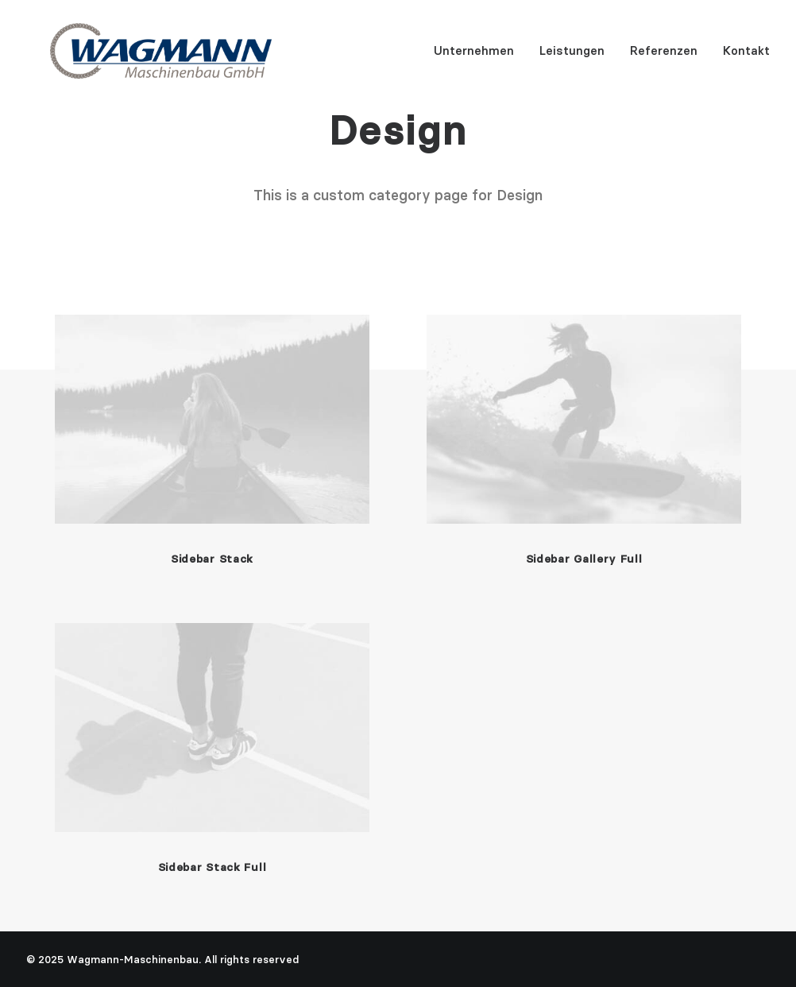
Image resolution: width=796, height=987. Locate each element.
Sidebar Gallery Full (584, 559)
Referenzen (663, 56)
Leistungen (572, 56)
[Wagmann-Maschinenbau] (137, 56)
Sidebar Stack (212, 559)
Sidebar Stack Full (212, 867)
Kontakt (746, 56)
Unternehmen (474, 56)
